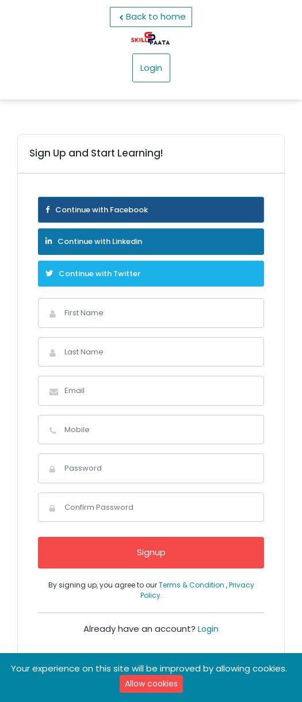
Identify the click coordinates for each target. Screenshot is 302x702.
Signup (151, 552)
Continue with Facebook (96, 209)
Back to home (151, 16)
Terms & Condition (192, 585)
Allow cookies (151, 683)
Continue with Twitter (92, 273)
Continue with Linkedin (93, 241)
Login (151, 68)
